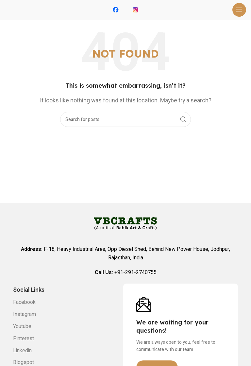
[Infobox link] (115, 10)
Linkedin (22, 351)
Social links (28, 290)
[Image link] (143, 304)
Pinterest (23, 338)
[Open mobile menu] (239, 9)
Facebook (24, 302)
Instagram (24, 314)
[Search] (125, 119)
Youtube (22, 326)
